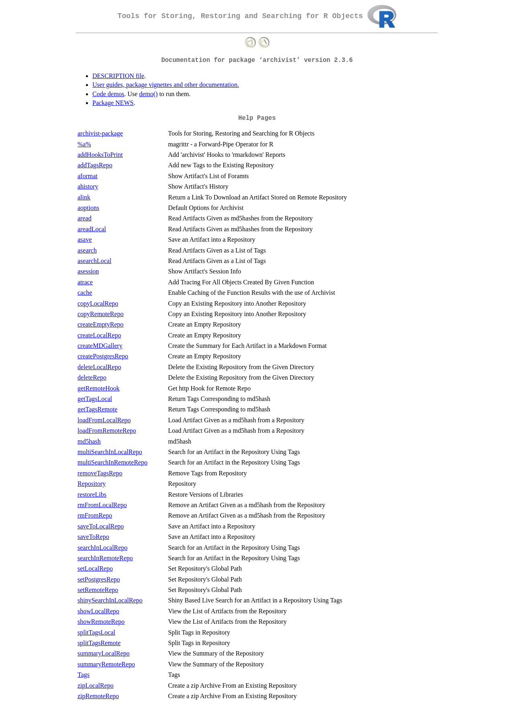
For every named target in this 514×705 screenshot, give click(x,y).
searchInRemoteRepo (105, 558)
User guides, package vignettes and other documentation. (165, 84)
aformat (88, 176)
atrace (85, 282)
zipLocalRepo (96, 685)
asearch (87, 250)
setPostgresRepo (99, 579)
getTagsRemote (97, 409)
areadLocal (92, 229)
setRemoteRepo (98, 589)
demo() (148, 93)
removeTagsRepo (100, 473)
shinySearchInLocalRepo (110, 600)
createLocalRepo (99, 335)
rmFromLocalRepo (102, 505)
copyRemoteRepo (101, 313)
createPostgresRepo (103, 356)
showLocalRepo (98, 611)
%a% (84, 144)
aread (85, 218)
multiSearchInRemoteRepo (112, 462)
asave (85, 239)
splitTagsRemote (99, 642)
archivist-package (100, 133)
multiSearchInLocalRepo (110, 451)
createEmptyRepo (101, 324)
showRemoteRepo (101, 621)
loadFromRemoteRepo (107, 430)
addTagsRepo (95, 165)
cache (85, 292)
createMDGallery (100, 345)
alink (84, 197)
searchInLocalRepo (102, 547)
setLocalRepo (95, 568)
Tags (84, 674)
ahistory (88, 186)
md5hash (89, 441)
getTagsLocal (95, 398)
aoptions (88, 207)
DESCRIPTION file (118, 75)
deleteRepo (92, 377)
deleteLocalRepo (99, 367)
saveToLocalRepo (101, 526)
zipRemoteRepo (98, 696)
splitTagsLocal (96, 632)
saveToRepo (93, 536)
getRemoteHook (99, 388)
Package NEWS (113, 102)
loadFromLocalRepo (104, 420)
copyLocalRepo (98, 303)
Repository (92, 483)
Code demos (108, 93)
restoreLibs (92, 494)
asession (88, 271)
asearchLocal (94, 260)
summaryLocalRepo (104, 653)
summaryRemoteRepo (106, 664)
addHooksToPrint (100, 154)
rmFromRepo (95, 515)
